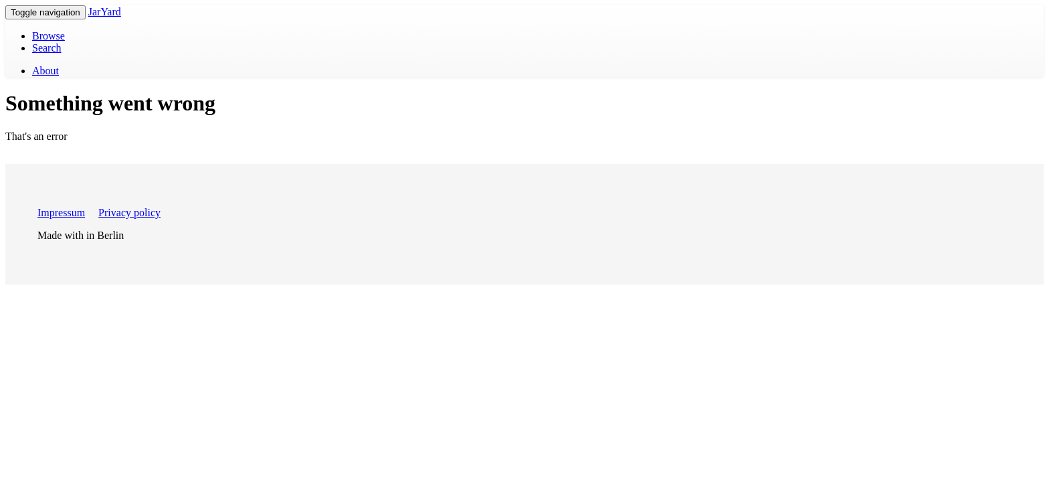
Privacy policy (129, 212)
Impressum (61, 212)
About (45, 70)
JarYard (104, 11)
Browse (48, 36)
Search (47, 48)
